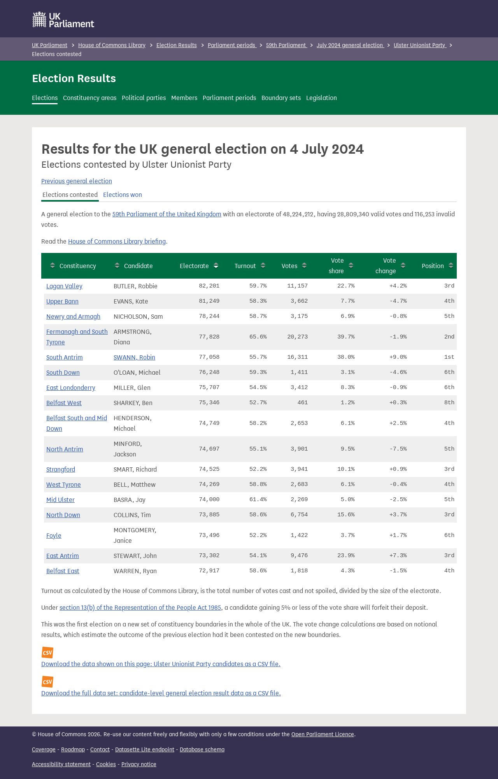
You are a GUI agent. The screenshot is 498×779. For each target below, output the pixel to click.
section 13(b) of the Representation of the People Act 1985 (140, 607)
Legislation (321, 98)
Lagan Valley (64, 286)
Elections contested (70, 194)
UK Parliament (49, 45)
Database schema (202, 749)
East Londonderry (70, 387)
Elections (45, 98)
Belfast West (64, 403)
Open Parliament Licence (322, 734)
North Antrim (64, 449)
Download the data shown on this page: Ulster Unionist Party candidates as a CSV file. (161, 664)
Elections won (122, 194)
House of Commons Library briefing (117, 241)
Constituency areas (89, 98)
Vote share (336, 266)
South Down (63, 372)
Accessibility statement (61, 764)
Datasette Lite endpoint (144, 749)
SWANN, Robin (134, 357)
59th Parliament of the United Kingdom (166, 214)
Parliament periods (232, 45)
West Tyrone (63, 484)
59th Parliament (286, 45)
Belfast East (62, 571)
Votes (289, 266)
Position (433, 266)
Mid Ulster (60, 500)
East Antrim (62, 556)
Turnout (245, 266)
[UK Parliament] (63, 19)
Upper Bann (62, 301)
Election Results (176, 45)
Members (184, 98)
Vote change (385, 266)
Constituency (78, 266)
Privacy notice (138, 764)
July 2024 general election (350, 45)
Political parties (144, 98)
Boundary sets (281, 98)
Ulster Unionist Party (420, 45)
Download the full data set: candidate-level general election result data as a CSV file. (161, 693)
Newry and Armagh (73, 316)
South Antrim (64, 357)
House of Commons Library (112, 45)
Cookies (106, 764)
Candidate (138, 266)
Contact (100, 749)
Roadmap (73, 749)
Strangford (60, 469)
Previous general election (76, 181)
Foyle (53, 535)
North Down (63, 515)
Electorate (194, 266)
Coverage (44, 749)
